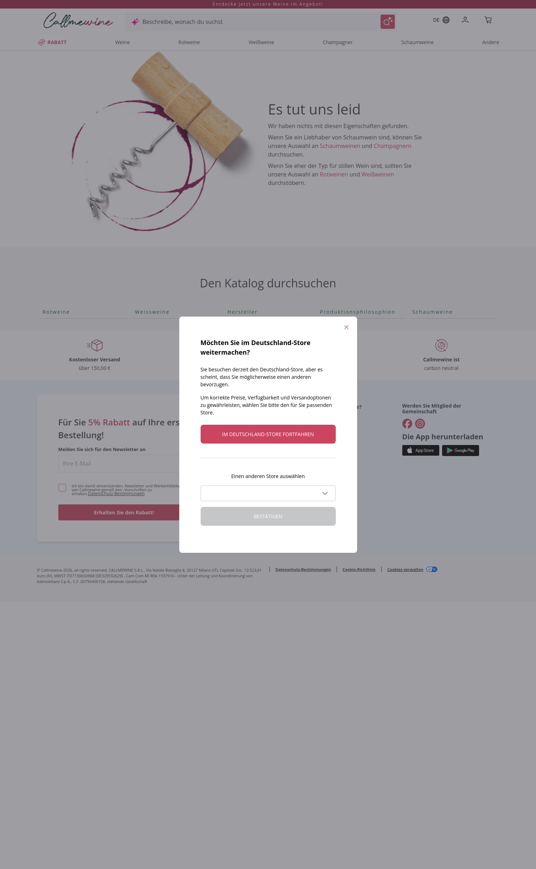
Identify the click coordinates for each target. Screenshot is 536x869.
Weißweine (261, 42)
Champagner (337, 42)
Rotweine (189, 42)
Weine (122, 42)
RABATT (52, 42)
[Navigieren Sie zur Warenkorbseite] (78, 20)
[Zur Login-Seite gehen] (466, 20)
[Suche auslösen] (388, 22)
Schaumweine (417, 42)
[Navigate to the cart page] (488, 20)
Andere (490, 42)
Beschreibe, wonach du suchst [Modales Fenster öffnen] (183, 22)
